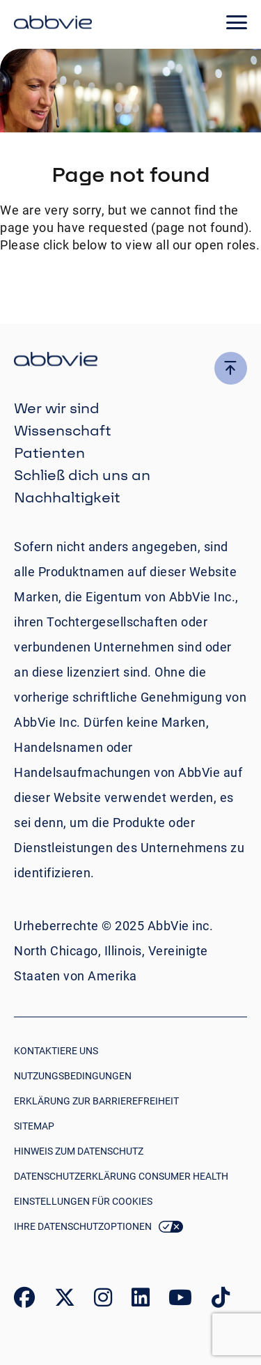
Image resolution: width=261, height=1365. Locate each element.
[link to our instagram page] (103, 1300)
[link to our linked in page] (141, 1300)
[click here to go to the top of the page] (230, 368)
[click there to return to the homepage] (130, 361)
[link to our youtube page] (180, 1300)
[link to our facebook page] (24, 1300)
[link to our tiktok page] (221, 1300)
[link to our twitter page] (64, 1300)
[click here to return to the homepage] (53, 24)
